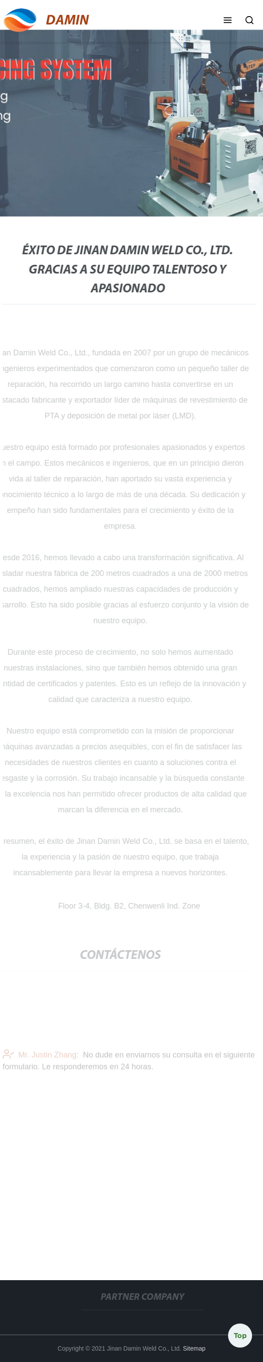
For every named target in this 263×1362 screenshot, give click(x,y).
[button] (228, 21)
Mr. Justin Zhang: (41, 1056)
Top (240, 1336)
